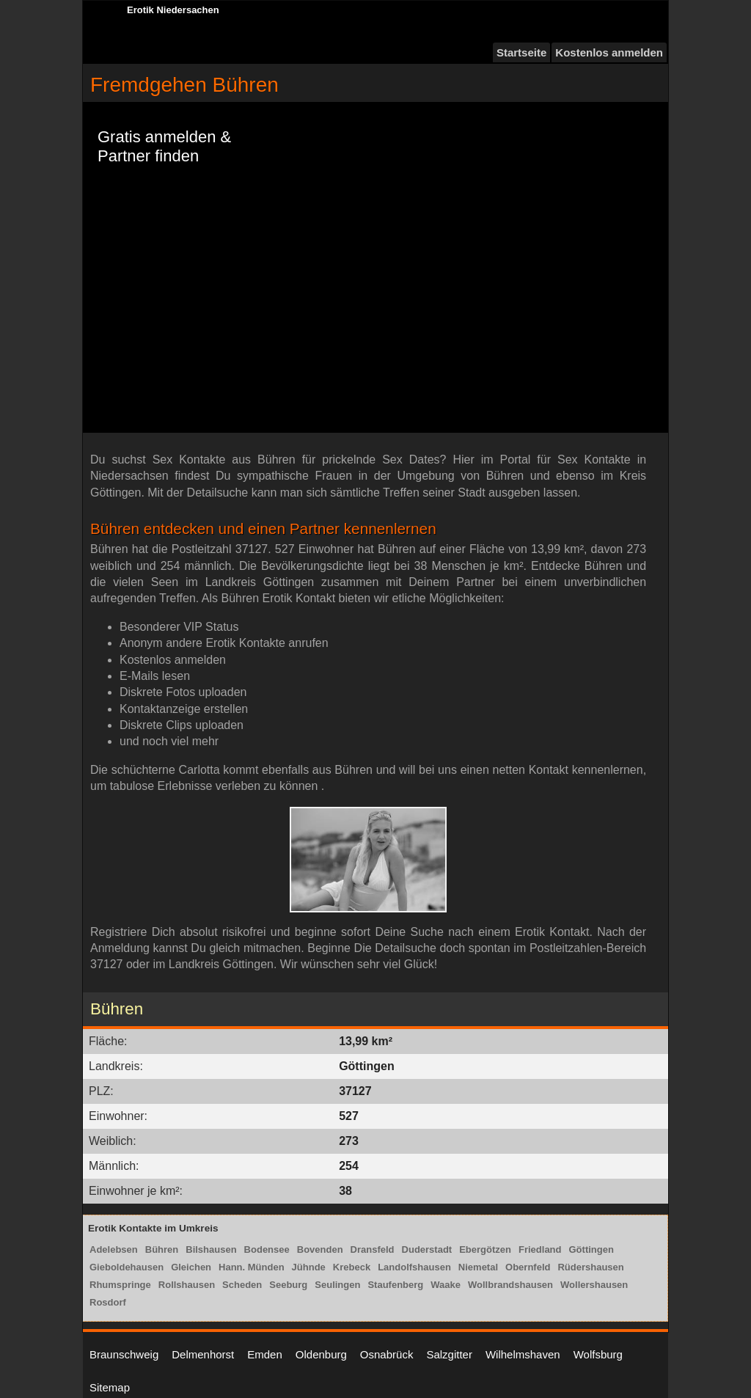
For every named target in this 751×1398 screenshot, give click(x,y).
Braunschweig (123, 1354)
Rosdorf (107, 1302)
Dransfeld (373, 1249)
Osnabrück (387, 1354)
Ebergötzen (485, 1249)
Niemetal (478, 1267)
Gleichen (191, 1267)
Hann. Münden (252, 1267)
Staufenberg (395, 1284)
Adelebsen (113, 1249)
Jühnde (309, 1267)
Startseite (521, 52)
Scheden (242, 1284)
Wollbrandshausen (510, 1284)
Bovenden (320, 1249)
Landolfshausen (414, 1267)
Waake (446, 1284)
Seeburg (288, 1284)
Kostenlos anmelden (609, 52)
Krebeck (351, 1267)
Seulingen (337, 1284)
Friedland (540, 1249)
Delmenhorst (203, 1354)
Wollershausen (594, 1284)
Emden (264, 1354)
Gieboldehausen (126, 1267)
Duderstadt (427, 1249)
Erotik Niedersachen (173, 9)
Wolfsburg (598, 1354)
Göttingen (591, 1249)
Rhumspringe (120, 1284)
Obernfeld (527, 1267)
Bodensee (267, 1249)
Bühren (162, 1249)
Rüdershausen (590, 1267)
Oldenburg (321, 1354)
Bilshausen (211, 1249)
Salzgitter (449, 1354)
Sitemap (109, 1387)
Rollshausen (186, 1284)
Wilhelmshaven (523, 1354)
